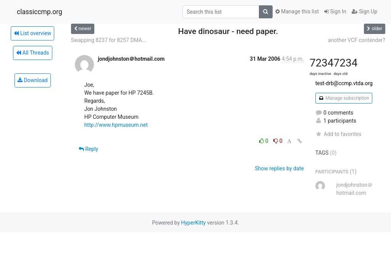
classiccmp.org (39, 12)
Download (33, 80)
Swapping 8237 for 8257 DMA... (108, 40)
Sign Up (364, 11)
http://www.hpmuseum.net (116, 125)
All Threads (32, 53)
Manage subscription (343, 98)
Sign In (335, 11)
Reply (88, 149)
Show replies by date (279, 168)
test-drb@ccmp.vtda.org (344, 83)
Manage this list (297, 11)
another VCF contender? (356, 40)
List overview (32, 33)
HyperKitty (193, 223)
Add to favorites (338, 134)
